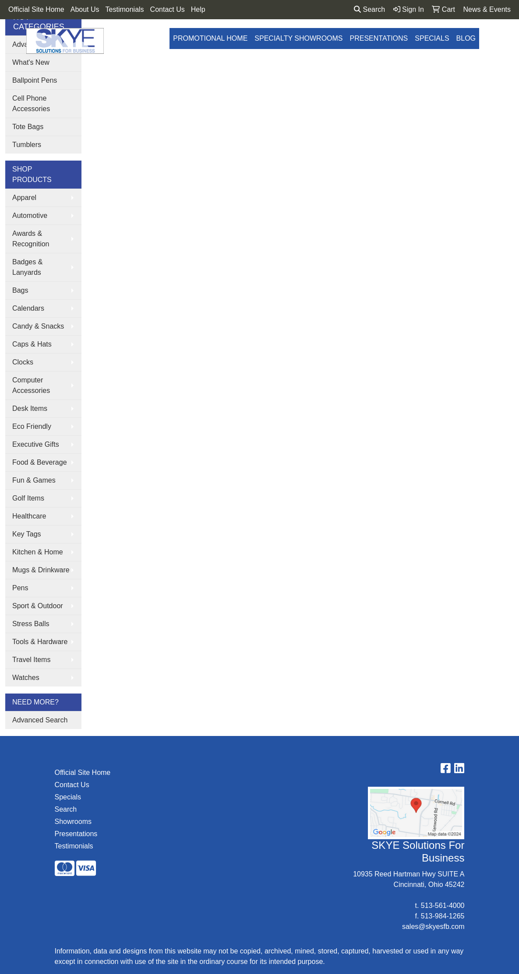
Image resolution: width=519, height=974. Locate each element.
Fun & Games (34, 480)
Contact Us (167, 9)
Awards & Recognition (30, 239)
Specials (432, 38)
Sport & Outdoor (37, 606)
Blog (466, 38)
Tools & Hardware (39, 641)
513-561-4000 (443, 905)
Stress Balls (30, 623)
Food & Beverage (39, 462)
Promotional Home (210, 38)
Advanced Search (39, 720)
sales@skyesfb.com (433, 926)
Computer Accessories (31, 385)
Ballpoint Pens (34, 80)
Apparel (24, 197)
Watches (25, 677)
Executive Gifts (35, 444)
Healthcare (29, 516)
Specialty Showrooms (298, 38)
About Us (85, 9)
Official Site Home (36, 9)
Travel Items (31, 659)
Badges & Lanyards (27, 267)
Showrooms (73, 821)
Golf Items (28, 498)
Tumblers (26, 144)
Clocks (22, 362)
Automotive (29, 215)
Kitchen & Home (37, 552)
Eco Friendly (31, 426)
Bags (20, 290)
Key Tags (26, 534)
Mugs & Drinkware (41, 570)
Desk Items (29, 408)
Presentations (379, 38)
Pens (20, 588)
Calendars (28, 308)
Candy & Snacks (38, 326)
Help (198, 9)
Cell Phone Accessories (31, 103)
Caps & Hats (32, 344)
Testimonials (125, 9)
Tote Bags (27, 126)
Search (369, 9)
